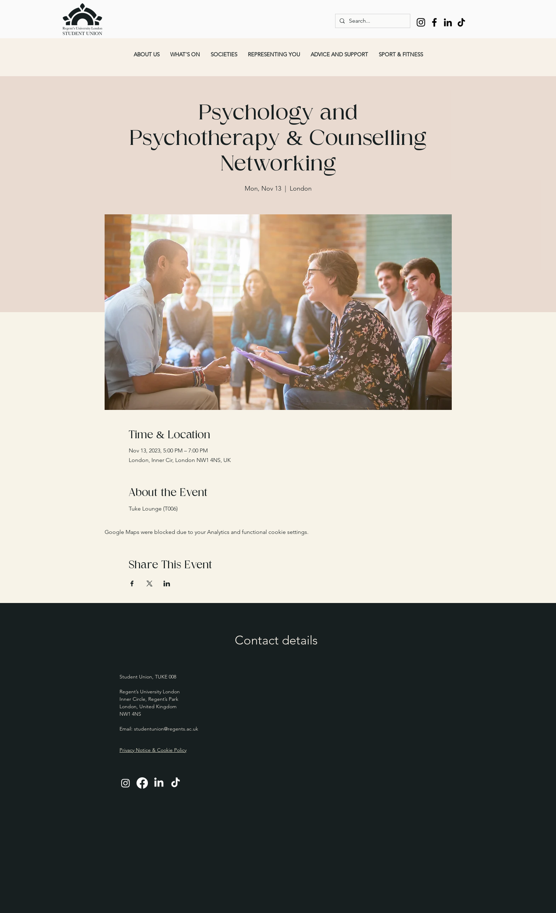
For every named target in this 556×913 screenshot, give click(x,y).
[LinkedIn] (448, 22)
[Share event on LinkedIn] (166, 583)
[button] (146, 54)
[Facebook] (434, 22)
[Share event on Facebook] (132, 583)
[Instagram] (421, 22)
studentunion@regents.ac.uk (166, 729)
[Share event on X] (149, 583)
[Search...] (372, 21)
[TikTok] (461, 22)
